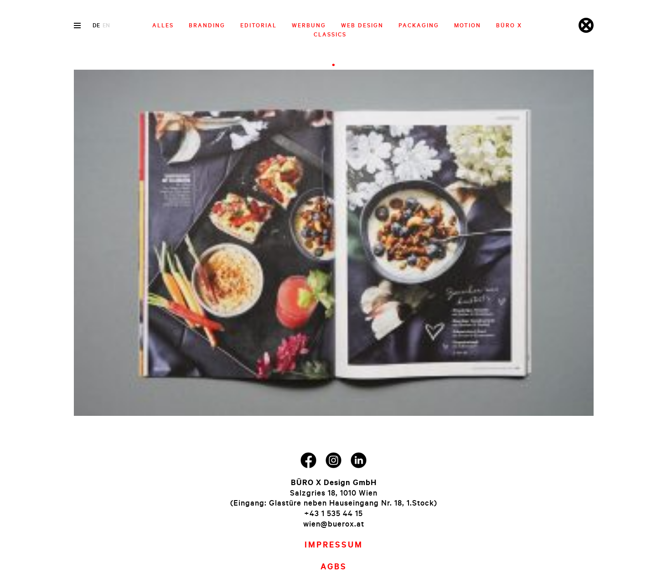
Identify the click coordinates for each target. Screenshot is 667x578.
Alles (163, 25)
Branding (207, 25)
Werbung (309, 25)
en (106, 25)
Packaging (418, 25)
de (96, 25)
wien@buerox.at (333, 523)
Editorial (258, 25)
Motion (467, 25)
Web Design (362, 25)
